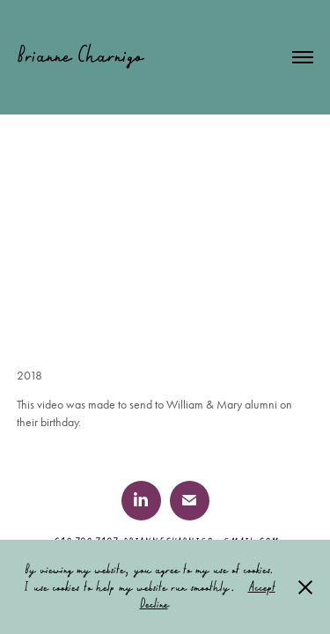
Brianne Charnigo (80, 54)
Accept (261, 586)
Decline (154, 603)
